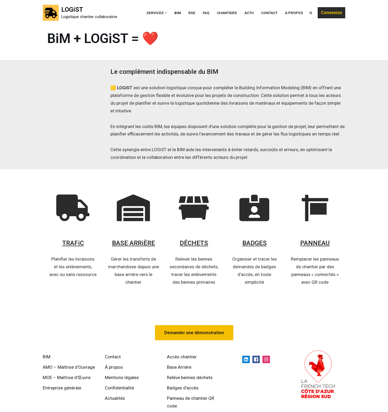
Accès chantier (182, 357)
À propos (114, 367)
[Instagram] (266, 359)
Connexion (331, 12)
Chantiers (227, 13)
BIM (177, 13)
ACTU (249, 13)
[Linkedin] (246, 359)
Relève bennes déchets (190, 377)
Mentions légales (122, 377)
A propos (294, 13)
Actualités (115, 398)
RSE (191, 13)
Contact (269, 13)
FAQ (206, 13)
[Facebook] (256, 359)
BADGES (254, 243)
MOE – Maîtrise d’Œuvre (66, 377)
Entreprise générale (62, 388)
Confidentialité (119, 388)
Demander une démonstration (194, 332)
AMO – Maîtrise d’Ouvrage (69, 367)
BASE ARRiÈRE (133, 243)
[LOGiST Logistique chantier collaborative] (80, 13)
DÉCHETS (194, 243)
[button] (166, 13)
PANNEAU (315, 243)
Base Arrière (179, 367)
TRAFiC (73, 243)
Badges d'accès (183, 388)
